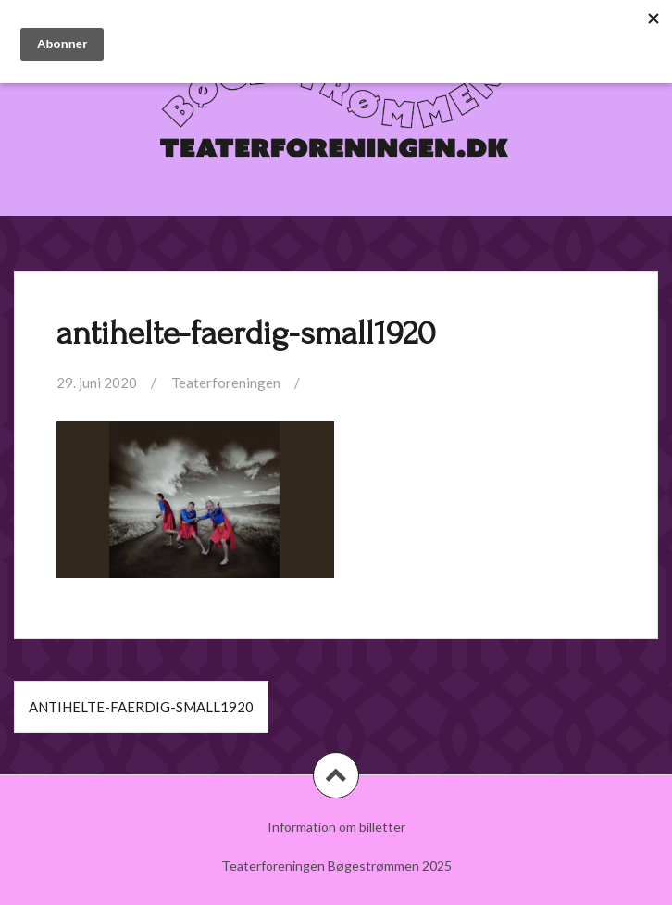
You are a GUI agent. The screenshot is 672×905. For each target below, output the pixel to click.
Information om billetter (336, 827)
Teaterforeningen (225, 382)
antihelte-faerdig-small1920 (141, 706)
